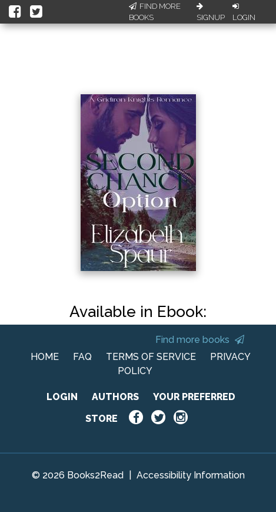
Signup (211, 12)
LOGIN (62, 396)
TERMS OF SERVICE (151, 356)
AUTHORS (115, 396)
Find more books (199, 339)
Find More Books (155, 12)
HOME (45, 356)
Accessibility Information (191, 475)
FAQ (82, 356)
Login (243, 12)
